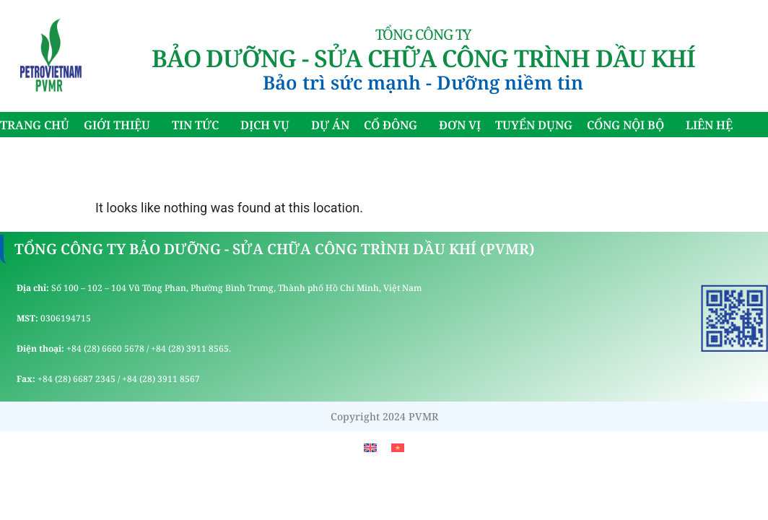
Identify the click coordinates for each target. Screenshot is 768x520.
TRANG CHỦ (34, 125)
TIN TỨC (199, 125)
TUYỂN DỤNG (533, 125)
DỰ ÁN (330, 125)
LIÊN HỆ (709, 125)
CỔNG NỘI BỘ (629, 125)
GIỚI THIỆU (120, 125)
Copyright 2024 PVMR (384, 416)
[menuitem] (370, 447)
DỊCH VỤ (268, 125)
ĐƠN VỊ (460, 125)
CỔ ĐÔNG (394, 125)
